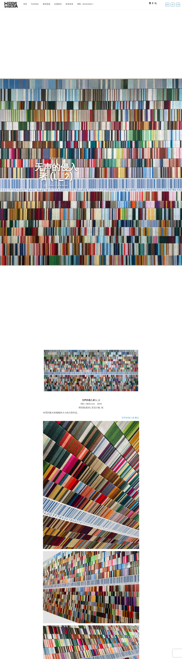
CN (178, 4)
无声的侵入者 (56, 158)
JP (172, 4)
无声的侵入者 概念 (130, 417)
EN (167, 4)
